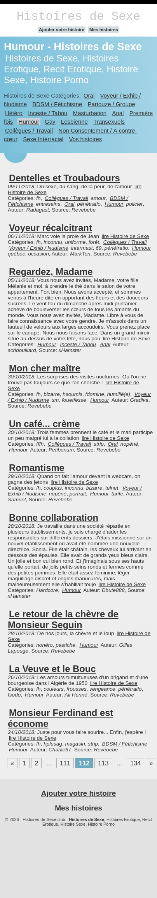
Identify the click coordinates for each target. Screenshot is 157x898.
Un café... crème (44, 423)
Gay (50, 121)
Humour (29, 121)
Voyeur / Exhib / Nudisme (38, 248)
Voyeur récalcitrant (50, 227)
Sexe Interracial (43, 139)
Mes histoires (103, 29)
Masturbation (89, 113)
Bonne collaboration (53, 517)
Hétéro (14, 113)
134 (135, 763)
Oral (89, 95)
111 (65, 763)
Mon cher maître (44, 368)
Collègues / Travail (29, 130)
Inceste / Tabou (47, 113)
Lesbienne (74, 121)
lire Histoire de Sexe (125, 236)
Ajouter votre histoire (61, 29)
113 (103, 763)
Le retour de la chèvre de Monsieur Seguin (63, 619)
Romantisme (37, 467)
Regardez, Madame (51, 271)
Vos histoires (85, 139)
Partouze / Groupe (111, 104)
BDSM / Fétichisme (57, 104)
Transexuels (109, 121)
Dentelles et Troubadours (64, 178)
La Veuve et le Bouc (52, 668)
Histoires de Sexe (79, 16)
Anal (118, 113)
